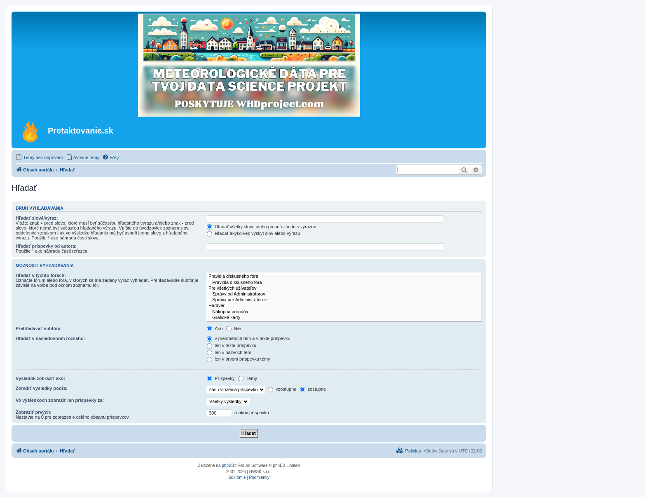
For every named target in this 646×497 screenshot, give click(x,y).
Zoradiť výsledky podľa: (42, 388)
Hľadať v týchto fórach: (41, 275)
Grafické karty (344, 318)
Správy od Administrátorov (344, 294)
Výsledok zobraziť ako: (40, 378)
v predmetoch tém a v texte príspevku (248, 338)
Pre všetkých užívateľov (344, 288)
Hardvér (344, 306)
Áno (215, 328)
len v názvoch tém (229, 352)
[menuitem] (39, 157)
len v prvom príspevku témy (238, 358)
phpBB (228, 465)
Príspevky (220, 378)
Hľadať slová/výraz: (37, 218)
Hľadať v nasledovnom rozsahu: (50, 338)
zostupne (313, 389)
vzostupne (282, 389)
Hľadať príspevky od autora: (46, 246)
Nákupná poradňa (344, 312)
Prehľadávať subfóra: (39, 328)
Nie (233, 328)
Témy (247, 378)
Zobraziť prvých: (33, 412)
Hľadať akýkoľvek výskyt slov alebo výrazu (253, 233)
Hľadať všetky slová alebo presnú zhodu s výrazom (262, 226)
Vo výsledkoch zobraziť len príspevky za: (60, 400)
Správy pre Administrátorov (344, 300)
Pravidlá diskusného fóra (344, 276)
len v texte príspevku (231, 345)
